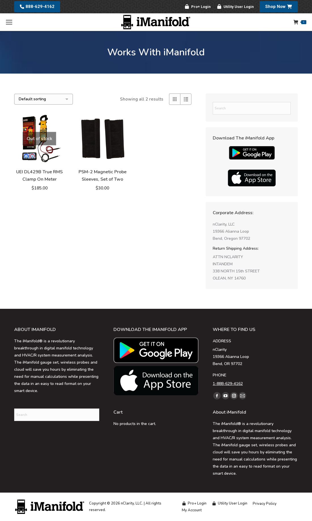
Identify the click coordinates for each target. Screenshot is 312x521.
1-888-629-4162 (228, 383)
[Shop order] (43, 99)
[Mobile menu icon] (9, 22)
